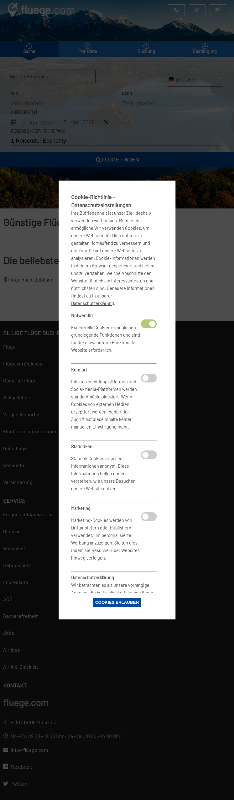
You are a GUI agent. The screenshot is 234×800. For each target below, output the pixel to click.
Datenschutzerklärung (92, 303)
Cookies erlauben (117, 602)
